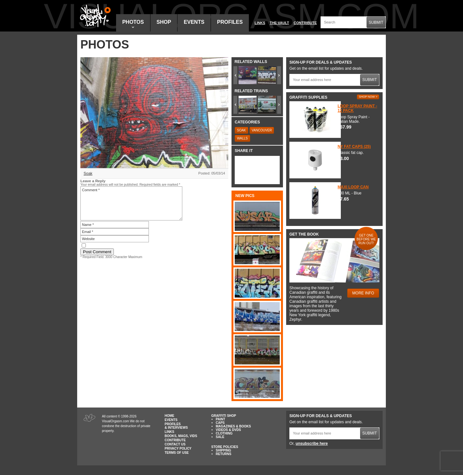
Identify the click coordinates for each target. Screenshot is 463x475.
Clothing (224, 433)
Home (169, 415)
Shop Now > (368, 96)
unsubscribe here (311, 443)
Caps (220, 423)
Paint (220, 419)
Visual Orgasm (94, 16)
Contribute (305, 23)
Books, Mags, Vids (181, 436)
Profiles (230, 22)
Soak (88, 173)
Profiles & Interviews (176, 425)
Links (260, 23)
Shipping (223, 450)
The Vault (279, 23)
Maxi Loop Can (353, 187)
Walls (242, 138)
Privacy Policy (178, 448)
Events (194, 22)
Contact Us (175, 444)
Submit (376, 22)
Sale (220, 437)
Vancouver (262, 130)
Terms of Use (177, 452)
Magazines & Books (233, 426)
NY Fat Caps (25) (354, 146)
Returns (223, 454)
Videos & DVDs (228, 430)
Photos (133, 23)
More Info (363, 293)
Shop (164, 22)
